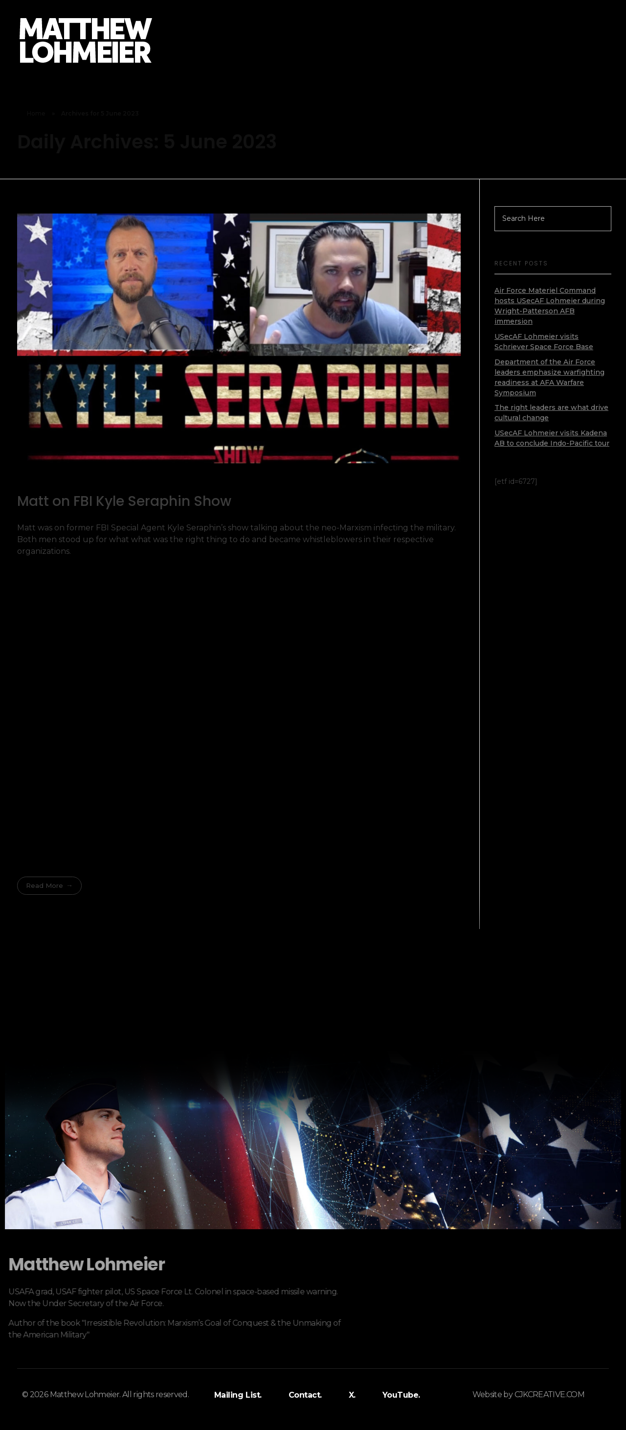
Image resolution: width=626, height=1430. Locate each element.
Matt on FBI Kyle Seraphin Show (124, 501)
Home (36, 113)
